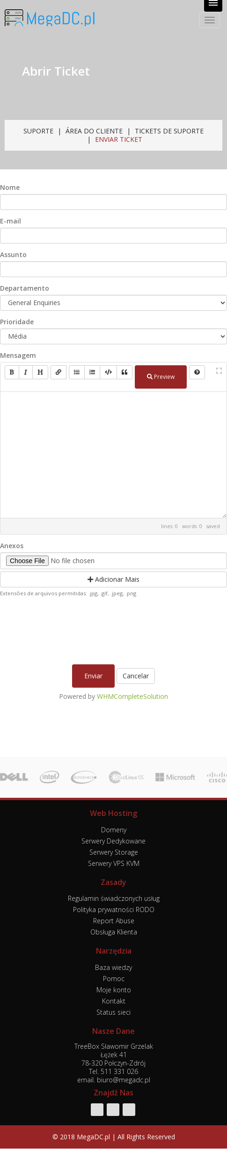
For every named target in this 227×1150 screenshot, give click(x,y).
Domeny (113, 829)
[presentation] (114, 629)
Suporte (38, 130)
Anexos (11, 546)
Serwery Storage (113, 852)
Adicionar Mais (113, 579)
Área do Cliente (94, 130)
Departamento (24, 288)
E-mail (10, 221)
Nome (10, 187)
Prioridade (17, 322)
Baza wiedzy (113, 967)
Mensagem (18, 355)
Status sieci (113, 1012)
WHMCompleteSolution (132, 696)
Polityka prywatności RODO (113, 909)
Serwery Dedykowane (113, 840)
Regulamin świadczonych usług (114, 898)
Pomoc (113, 978)
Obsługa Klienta (113, 931)
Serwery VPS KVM (113, 863)
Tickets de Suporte (169, 130)
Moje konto (113, 989)
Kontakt (113, 1001)
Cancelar (136, 675)
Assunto (13, 255)
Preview (161, 377)
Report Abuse (113, 920)
